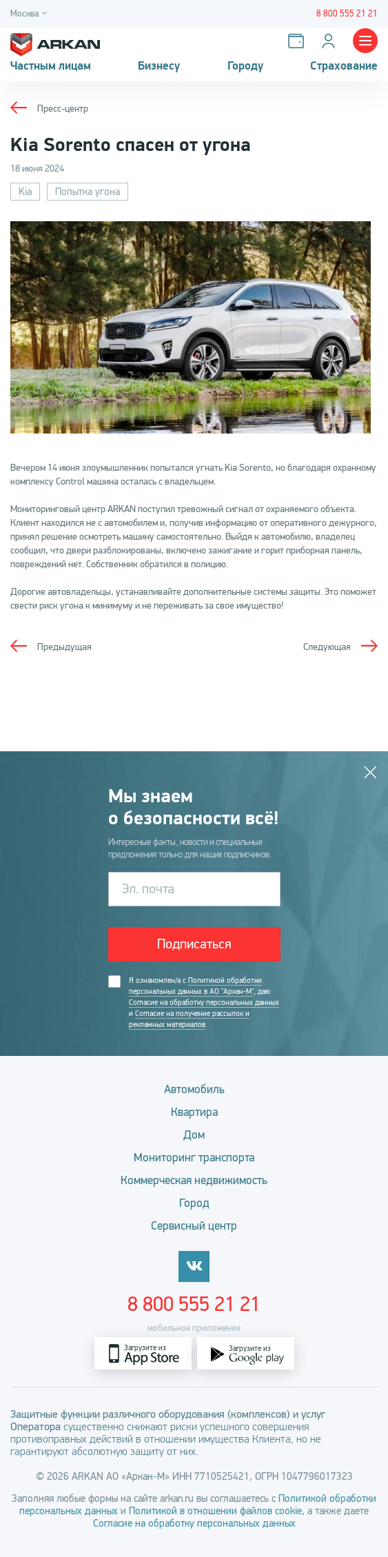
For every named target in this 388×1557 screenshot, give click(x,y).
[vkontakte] (194, 1266)
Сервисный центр (194, 1226)
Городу (245, 66)
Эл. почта (148, 888)
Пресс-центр (62, 108)
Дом (194, 1135)
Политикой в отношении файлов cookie (215, 1511)
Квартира (194, 1112)
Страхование (344, 66)
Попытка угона (87, 191)
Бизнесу (159, 66)
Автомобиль (194, 1089)
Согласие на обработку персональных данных (204, 1002)
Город (194, 1203)
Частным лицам (50, 66)
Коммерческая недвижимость (194, 1180)
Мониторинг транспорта (194, 1157)
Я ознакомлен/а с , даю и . (204, 1003)
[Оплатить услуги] (298, 41)
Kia (25, 191)
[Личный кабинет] (331, 41)
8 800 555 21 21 (194, 1304)
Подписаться (194, 944)
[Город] (30, 14)
